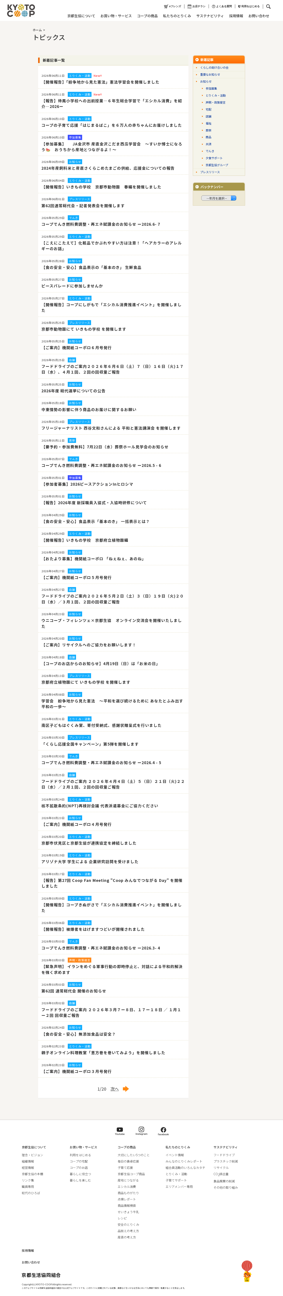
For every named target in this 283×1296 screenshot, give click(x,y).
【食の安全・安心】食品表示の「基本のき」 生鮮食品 (91, 267)
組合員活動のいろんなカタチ (185, 1167)
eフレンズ (172, 7)
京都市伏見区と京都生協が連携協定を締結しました (89, 843)
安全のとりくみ (128, 1224)
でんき (210, 151)
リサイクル (221, 1167)
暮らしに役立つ (80, 1174)
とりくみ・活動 (216, 95)
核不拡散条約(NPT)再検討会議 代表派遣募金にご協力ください (99, 805)
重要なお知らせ (210, 74)
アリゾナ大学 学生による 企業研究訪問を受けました (90, 861)
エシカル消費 (127, 1186)
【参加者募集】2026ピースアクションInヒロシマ (87, 484)
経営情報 (28, 1167)
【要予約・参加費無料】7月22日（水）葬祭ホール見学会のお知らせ (105, 446)
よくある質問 (222, 6)
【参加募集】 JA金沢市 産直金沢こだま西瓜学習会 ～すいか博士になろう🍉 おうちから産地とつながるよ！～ (111, 146)
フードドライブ (224, 1155)
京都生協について (81, 15)
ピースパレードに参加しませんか (72, 286)
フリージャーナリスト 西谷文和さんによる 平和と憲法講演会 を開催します (111, 428)
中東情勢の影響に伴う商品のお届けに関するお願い (89, 409)
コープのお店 (79, 1167)
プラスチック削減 (226, 1161)
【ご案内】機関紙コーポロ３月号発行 (76, 1071)
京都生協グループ (217, 165)
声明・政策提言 (215, 102)
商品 (208, 137)
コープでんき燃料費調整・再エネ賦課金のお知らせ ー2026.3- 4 (100, 948)
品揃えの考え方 (128, 1231)
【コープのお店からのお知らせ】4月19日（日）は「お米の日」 (100, 663)
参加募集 (211, 88)
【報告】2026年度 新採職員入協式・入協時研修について (94, 502)
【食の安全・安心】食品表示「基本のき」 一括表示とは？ (95, 521)
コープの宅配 (79, 1161)
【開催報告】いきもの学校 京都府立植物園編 (84, 540)
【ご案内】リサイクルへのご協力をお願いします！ (88, 644)
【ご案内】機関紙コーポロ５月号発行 (76, 577)
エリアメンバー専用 (179, 1186)
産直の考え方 (127, 1237)
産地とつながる (128, 1180)
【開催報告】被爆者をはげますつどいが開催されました (93, 929)
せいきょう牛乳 (128, 1212)
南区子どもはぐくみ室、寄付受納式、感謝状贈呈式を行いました (101, 725)
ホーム (37, 30)
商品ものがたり (128, 1193)
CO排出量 (221, 1174)
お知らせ (206, 81)
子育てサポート (176, 1180)
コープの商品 (147, 15)
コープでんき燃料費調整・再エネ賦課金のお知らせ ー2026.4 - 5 (101, 762)
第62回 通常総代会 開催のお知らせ (73, 991)
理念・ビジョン (32, 1155)
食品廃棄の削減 (224, 1181)
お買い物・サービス (116, 15)
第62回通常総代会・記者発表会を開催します (83, 205)
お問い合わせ (258, 15)
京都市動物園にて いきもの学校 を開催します (83, 329)
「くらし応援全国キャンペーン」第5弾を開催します (90, 744)
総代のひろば (31, 1193)
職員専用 (28, 1186)
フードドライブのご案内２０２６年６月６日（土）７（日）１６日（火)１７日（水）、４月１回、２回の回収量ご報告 (112, 369)
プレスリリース (210, 172)
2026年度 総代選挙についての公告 (73, 390)
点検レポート (127, 1199)
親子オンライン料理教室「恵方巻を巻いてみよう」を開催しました (103, 1052)
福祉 (208, 123)
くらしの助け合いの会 (214, 67)
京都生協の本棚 (32, 1174)
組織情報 (28, 1161)
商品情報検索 (127, 1205)
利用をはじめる (248, 6)
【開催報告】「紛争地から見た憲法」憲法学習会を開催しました (100, 82)
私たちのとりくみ (177, 15)
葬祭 (208, 130)
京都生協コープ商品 (131, 1174)
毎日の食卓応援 (128, 1161)
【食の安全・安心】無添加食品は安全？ (78, 1034)
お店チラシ (196, 7)
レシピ (122, 1218)
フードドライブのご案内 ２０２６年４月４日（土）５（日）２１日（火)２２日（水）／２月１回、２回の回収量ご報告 (113, 784)
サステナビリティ (210, 15)
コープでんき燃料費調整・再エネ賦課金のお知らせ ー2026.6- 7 (100, 224)
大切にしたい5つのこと (134, 1155)
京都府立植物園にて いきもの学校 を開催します (85, 682)
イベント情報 (175, 1155)
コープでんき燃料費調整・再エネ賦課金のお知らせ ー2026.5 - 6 (101, 465)
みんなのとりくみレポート (184, 1161)
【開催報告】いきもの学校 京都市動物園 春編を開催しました (101, 187)
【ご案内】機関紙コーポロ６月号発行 (76, 347)
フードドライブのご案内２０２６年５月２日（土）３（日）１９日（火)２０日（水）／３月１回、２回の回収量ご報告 (112, 598)
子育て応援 (125, 1167)
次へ (114, 1089)
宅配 (208, 109)
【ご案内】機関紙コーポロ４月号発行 (76, 824)
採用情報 (236, 15)
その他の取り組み (226, 1187)
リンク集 (28, 1180)
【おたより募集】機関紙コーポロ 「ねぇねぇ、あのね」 (93, 558)
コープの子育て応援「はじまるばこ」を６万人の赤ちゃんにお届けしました (111, 125)
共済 (208, 144)
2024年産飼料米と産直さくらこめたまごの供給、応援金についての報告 (108, 168)
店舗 (208, 116)
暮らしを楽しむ (80, 1180)
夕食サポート (214, 158)
